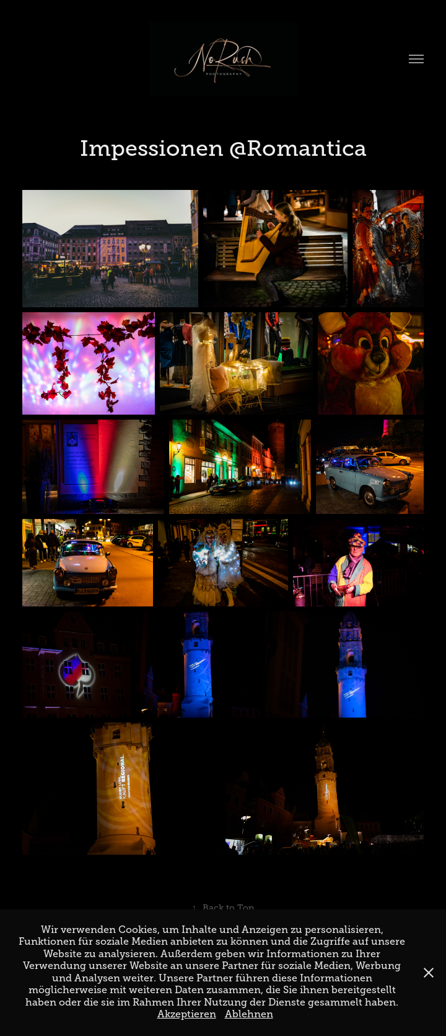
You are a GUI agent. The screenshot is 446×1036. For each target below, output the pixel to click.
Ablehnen (249, 1014)
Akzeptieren (186, 1014)
